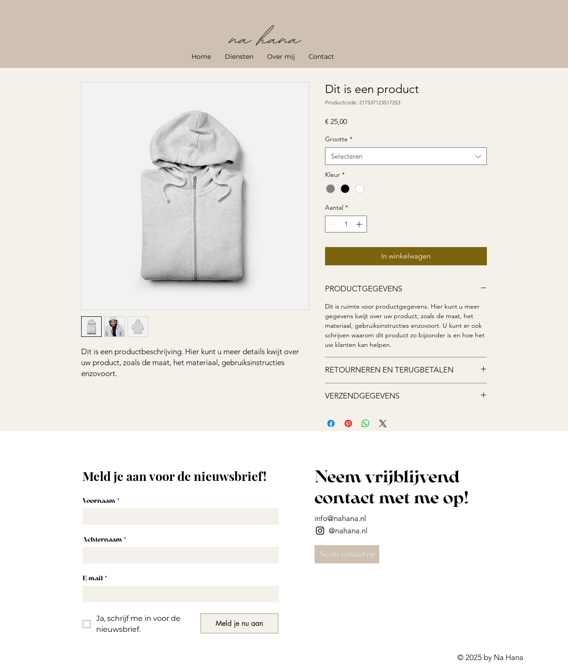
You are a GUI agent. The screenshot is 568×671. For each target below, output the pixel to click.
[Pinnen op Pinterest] (348, 423)
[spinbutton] (346, 224)
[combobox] (406, 156)
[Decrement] (332, 224)
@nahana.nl (348, 530)
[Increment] (360, 224)
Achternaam (104, 539)
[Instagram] (320, 530)
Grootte (338, 139)
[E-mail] (178, 594)
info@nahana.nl (340, 518)
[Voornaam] (178, 516)
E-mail (95, 578)
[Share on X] (382, 423)
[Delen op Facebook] (330, 423)
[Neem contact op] (347, 554)
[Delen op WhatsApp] (365, 423)
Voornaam (101, 501)
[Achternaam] (178, 555)
